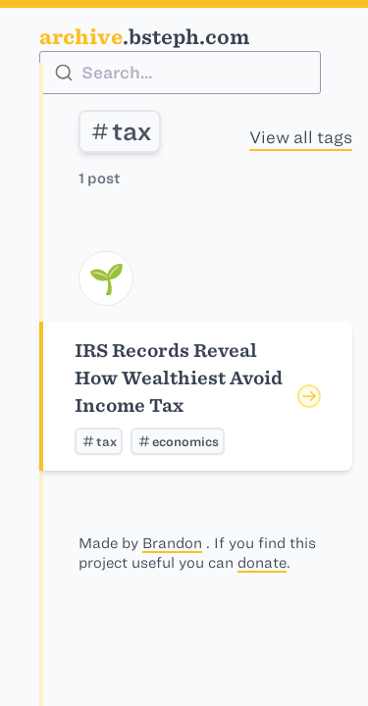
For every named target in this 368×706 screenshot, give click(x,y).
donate (262, 563)
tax (119, 131)
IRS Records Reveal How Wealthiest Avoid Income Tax (179, 378)
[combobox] (180, 72)
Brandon (172, 543)
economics (177, 441)
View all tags (300, 137)
